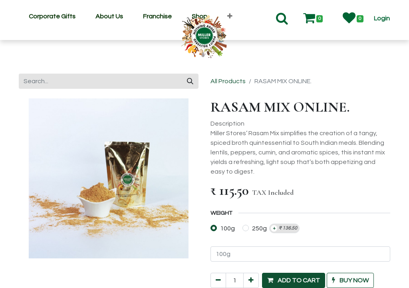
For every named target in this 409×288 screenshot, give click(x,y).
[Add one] (251, 257)
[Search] (190, 81)
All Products (228, 81)
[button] (381, 18)
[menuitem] (52, 16)
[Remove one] (218, 257)
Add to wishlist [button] (237, 275)
